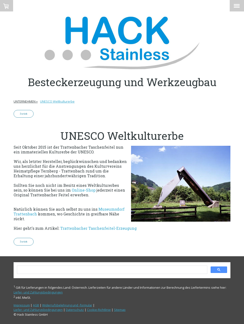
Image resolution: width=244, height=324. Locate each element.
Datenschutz (75, 310)
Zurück (23, 113)
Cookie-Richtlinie (99, 310)
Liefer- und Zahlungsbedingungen (38, 292)
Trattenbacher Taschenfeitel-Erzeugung (98, 228)
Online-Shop (84, 190)
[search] (111, 270)
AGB (36, 305)
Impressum (22, 305)
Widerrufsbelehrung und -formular (67, 305)
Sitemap (120, 310)
